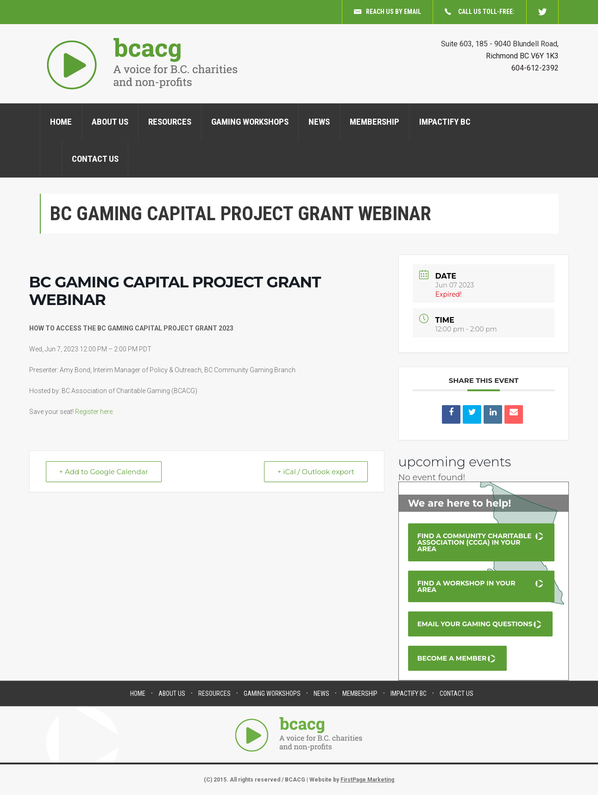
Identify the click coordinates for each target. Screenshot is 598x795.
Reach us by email (387, 12)
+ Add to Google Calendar (103, 471)
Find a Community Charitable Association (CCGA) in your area (474, 542)
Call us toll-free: (480, 12)
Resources (169, 121)
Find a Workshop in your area (466, 586)
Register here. (94, 411)
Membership (374, 121)
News (319, 121)
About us (110, 121)
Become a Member (452, 658)
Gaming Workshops (250, 121)
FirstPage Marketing (367, 779)
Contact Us (95, 158)
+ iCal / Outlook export (315, 471)
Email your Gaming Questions (475, 624)
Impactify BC (445, 121)
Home (61, 121)
